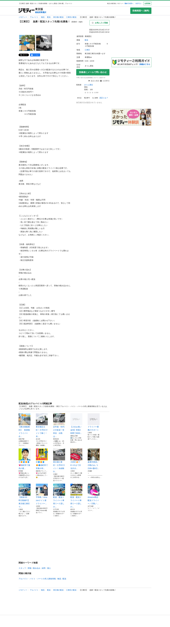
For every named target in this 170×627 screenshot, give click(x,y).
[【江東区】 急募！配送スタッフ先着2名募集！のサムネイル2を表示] (44, 42)
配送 (49, 17)
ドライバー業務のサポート (94, 422)
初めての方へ (129, 3)
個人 (49, 568)
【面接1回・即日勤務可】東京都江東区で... (25, 496)
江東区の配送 (71, 17)
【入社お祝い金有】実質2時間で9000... (76, 423)
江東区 (87, 50)
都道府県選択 (40, 12)
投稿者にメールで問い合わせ (93, 72)
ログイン (138, 3)
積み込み (36, 568)
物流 (42, 17)
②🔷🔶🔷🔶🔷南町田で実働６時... (42, 458)
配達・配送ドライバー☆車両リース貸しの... (59, 496)
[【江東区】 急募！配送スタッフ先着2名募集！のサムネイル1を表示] (27, 42)
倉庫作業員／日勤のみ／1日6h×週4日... (94, 458)
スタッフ (22, 568)
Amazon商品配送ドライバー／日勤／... (94, 494)
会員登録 (147, 3)
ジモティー (23, 17)
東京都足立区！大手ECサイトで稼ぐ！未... (42, 425)
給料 (44, 568)
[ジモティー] (27, 10)
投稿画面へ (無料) (140, 11)
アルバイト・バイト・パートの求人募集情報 (37, 579)
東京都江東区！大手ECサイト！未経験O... (59, 460)
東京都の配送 (58, 17)
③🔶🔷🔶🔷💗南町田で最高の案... (25, 458)
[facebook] (35, 54)
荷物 (29, 568)
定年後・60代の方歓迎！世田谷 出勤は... (59, 425)
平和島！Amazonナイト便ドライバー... (42, 494)
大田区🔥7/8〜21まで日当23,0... (76, 458)
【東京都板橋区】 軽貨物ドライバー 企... (25, 425)
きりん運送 (88, 85)
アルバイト (34, 17)
